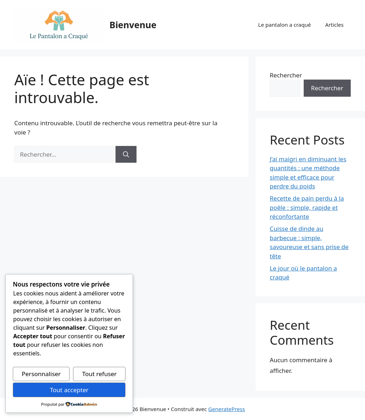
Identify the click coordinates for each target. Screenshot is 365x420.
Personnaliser (41, 374)
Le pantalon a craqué (284, 24)
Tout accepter (69, 390)
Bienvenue (132, 25)
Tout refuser (99, 374)
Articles (334, 24)
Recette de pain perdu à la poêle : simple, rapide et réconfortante (307, 207)
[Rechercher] (126, 154)
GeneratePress (226, 409)
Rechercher (286, 75)
